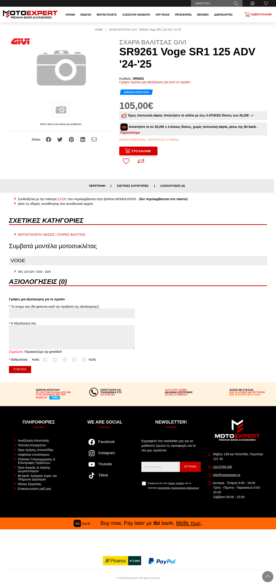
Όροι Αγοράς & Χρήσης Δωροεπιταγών (34, 469)
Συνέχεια (20, 369)
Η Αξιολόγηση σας (23, 323)
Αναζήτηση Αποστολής (33, 440)
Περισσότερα (130, 132)
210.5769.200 (222, 467)
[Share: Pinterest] (72, 139)
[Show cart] (258, 14)
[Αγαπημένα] (266, 3)
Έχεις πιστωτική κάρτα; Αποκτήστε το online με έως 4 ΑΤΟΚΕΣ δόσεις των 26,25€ (185, 115)
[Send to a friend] (94, 139)
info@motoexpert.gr (226, 475)
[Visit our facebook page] (104, 444)
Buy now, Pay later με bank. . (138, 523)
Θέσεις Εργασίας (29, 484)
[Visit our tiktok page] (104, 477)
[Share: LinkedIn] (83, 139)
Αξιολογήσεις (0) (172, 186)
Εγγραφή (190, 466)
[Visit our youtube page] (104, 466)
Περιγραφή (97, 186)
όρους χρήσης (176, 483)
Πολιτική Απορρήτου (32, 445)
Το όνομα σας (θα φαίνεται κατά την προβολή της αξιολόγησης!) (55, 306)
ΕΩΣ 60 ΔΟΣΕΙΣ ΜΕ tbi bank (245, 394)
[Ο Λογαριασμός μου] (252, 3)
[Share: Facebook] (49, 139)
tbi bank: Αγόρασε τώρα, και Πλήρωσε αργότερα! (37, 477)
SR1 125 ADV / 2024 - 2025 (34, 271)
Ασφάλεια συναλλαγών (34, 454)
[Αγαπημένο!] (126, 161)
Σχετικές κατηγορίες (133, 186)
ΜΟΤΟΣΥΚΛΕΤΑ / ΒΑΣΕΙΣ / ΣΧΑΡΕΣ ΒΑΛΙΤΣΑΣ (51, 234)
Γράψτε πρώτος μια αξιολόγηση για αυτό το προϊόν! (155, 82)
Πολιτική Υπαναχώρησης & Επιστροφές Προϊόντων (36, 461)
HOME (99, 29)
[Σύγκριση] (141, 161)
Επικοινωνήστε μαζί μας (34, 488)
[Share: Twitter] (60, 139)
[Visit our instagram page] (104, 455)
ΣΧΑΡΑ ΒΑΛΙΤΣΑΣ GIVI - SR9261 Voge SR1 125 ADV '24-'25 (145, 29)
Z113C (62, 199)
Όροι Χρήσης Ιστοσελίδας (35, 450)
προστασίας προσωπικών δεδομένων (178, 487)
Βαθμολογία (19, 359)
